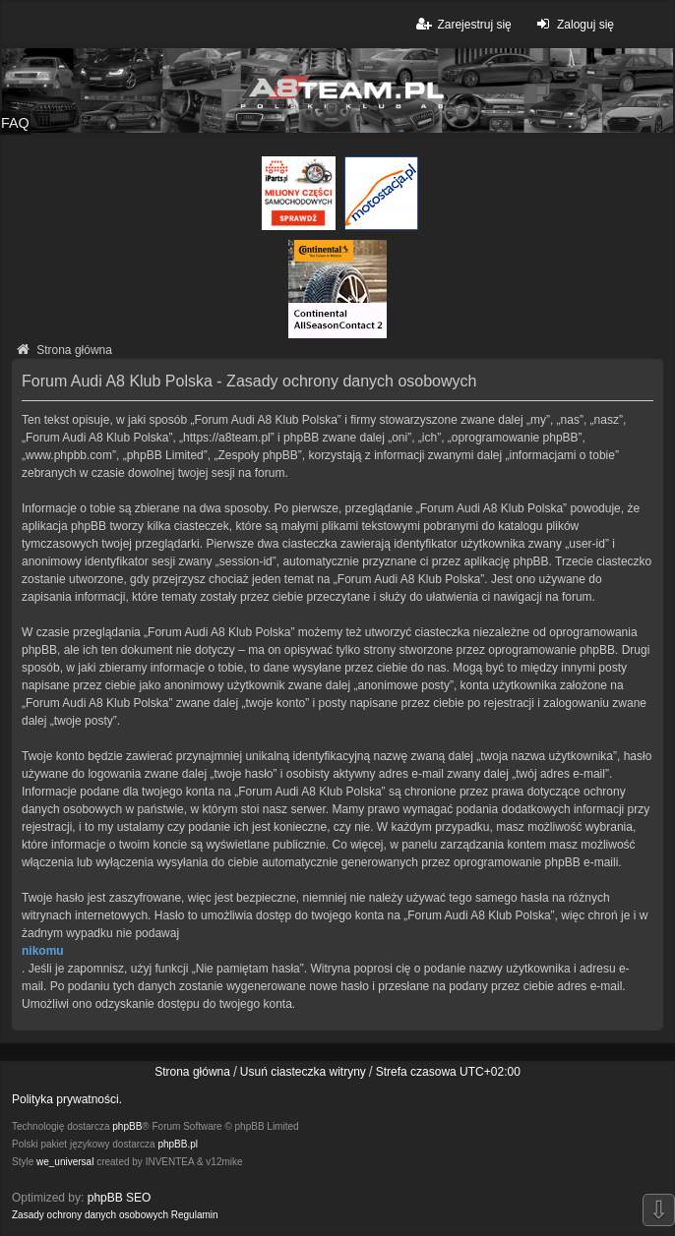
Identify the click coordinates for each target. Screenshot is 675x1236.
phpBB (127, 1126)
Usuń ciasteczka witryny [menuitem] (303, 1072)
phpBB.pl (177, 1144)
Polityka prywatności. (67, 1099)
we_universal (64, 1161)
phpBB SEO (120, 1198)
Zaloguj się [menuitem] (573, 24)
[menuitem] (90, 1215)
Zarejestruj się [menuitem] (462, 24)
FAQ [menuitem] (15, 123)
